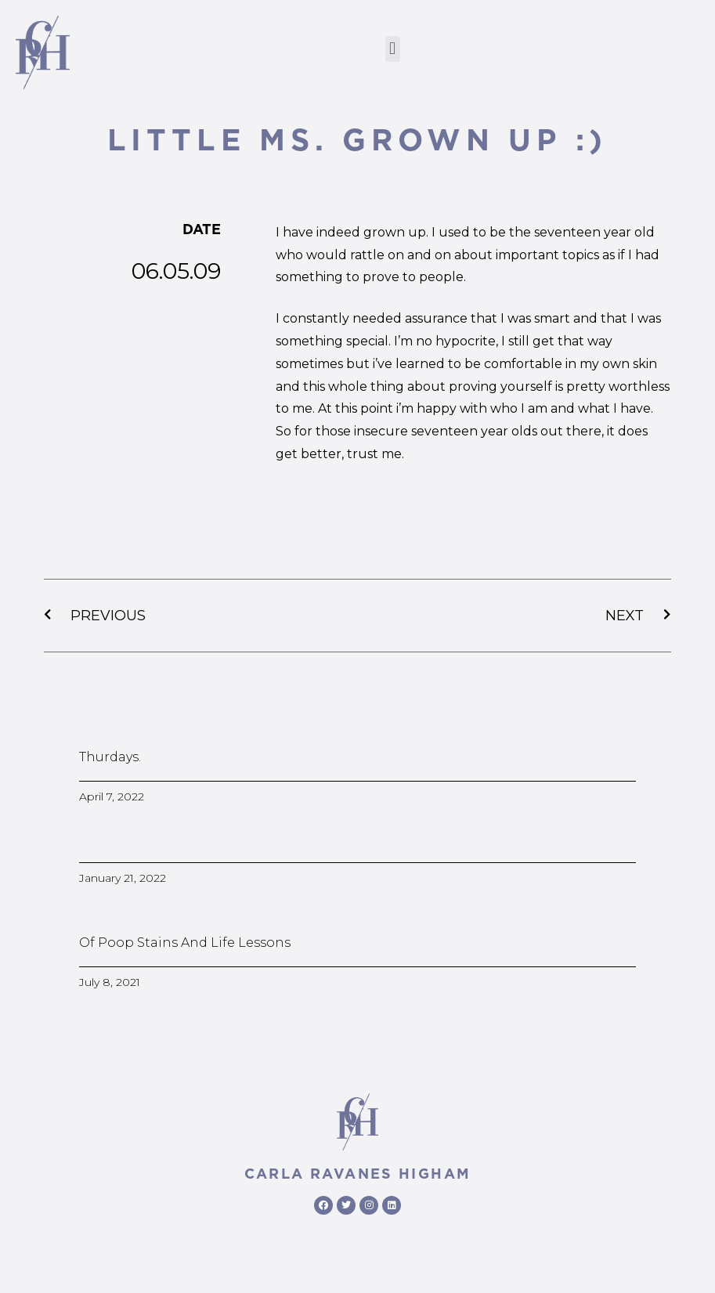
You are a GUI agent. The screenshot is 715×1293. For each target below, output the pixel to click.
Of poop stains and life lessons (185, 942)
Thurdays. (110, 756)
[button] (392, 49)
